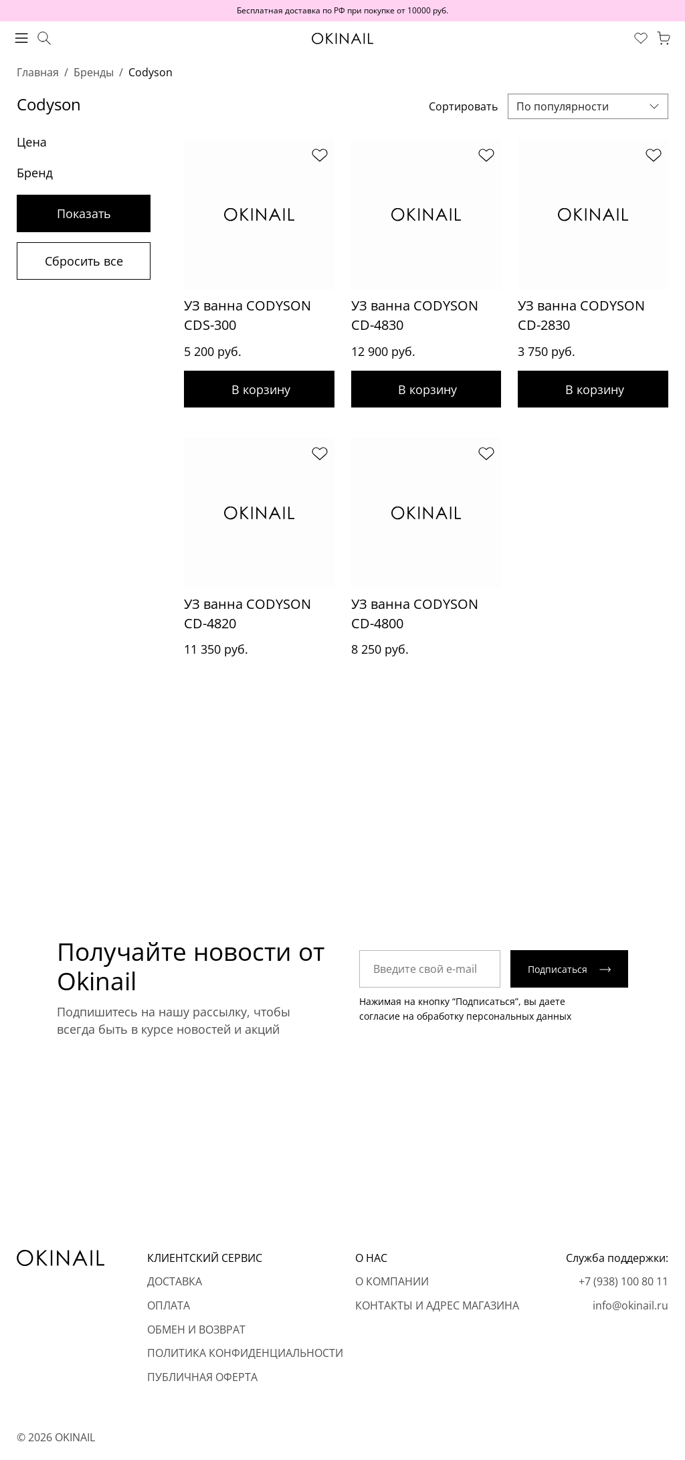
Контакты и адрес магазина (437, 1305)
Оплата (168, 1305)
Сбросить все (84, 261)
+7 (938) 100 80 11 (623, 1282)
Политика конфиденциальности (245, 1353)
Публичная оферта (202, 1377)
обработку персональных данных (494, 1018)
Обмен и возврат (196, 1329)
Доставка (174, 1282)
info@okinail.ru (630, 1305)
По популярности (562, 106)
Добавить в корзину (259, 389)
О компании (392, 1282)
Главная (38, 72)
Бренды (94, 72)
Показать (84, 213)
